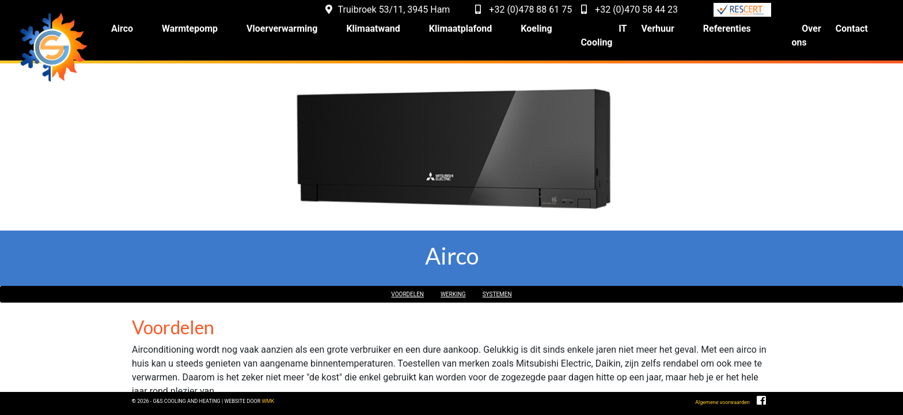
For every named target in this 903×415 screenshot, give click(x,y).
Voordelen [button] (391, 285)
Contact (852, 34)
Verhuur (671, 34)
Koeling (564, 34)
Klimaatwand (401, 34)
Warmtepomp (217, 34)
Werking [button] (454, 285)
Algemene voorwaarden (689, 407)
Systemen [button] (514, 285)
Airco (150, 34)
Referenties (740, 34)
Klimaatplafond (488, 34)
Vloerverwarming (309, 34)
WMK (374, 404)
